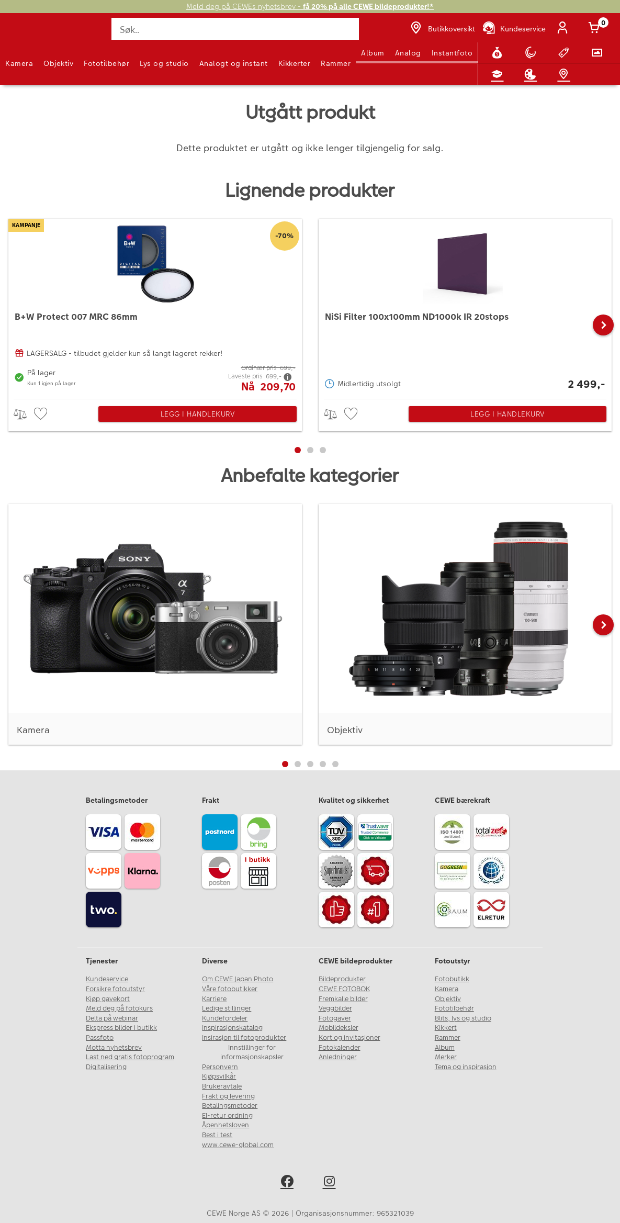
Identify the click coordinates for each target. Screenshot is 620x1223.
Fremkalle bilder (343, 999)
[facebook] (289, 1183)
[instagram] (331, 1183)
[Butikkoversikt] (442, 28)
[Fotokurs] (499, 74)
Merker (446, 1057)
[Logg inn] (564, 28)
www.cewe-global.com (238, 1145)
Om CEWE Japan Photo (237, 979)
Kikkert (446, 1028)
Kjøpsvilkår (219, 1076)
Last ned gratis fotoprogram (130, 1057)
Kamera (19, 63)
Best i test (217, 1135)
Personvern (220, 1067)
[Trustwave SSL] (376, 833)
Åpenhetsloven (225, 1125)
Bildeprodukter (342, 979)
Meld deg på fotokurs (119, 1008)
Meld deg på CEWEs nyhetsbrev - (310, 6)
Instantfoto (452, 53)
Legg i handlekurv (198, 414)
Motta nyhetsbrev (114, 1047)
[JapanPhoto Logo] (29, 34)
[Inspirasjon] (532, 74)
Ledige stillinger (226, 1008)
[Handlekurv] (596, 28)
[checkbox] (42, 414)
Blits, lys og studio (463, 1018)
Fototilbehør (106, 63)
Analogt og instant (233, 63)
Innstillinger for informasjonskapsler (252, 1052)
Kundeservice (107, 979)
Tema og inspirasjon (466, 1067)
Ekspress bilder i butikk (121, 1028)
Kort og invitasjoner (349, 1037)
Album (373, 53)
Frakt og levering (228, 1096)
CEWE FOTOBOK (344, 989)
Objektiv (58, 63)
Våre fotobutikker (229, 989)
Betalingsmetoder (229, 1105)
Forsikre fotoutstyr (115, 989)
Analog (408, 53)
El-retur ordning (227, 1115)
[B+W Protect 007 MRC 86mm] (155, 306)
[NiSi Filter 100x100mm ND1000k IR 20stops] (465, 306)
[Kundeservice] (513, 28)
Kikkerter (294, 63)
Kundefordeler (224, 1018)
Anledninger (338, 1057)
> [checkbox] (24, 414)
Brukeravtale (222, 1086)
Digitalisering (106, 1067)
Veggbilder (335, 1008)
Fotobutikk (452, 979)
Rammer (336, 63)
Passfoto (100, 1037)
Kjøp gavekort (108, 999)
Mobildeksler (338, 1028)
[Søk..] (234, 29)
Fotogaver (335, 1018)
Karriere (214, 999)
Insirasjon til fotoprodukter (244, 1037)
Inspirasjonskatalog (232, 1028)
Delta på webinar (112, 1018)
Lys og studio (164, 63)
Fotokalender (339, 1047)
